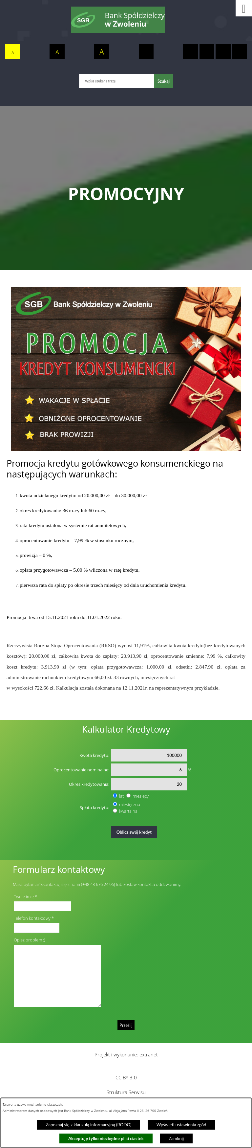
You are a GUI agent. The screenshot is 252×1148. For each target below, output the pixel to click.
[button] (244, 8)
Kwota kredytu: (94, 755)
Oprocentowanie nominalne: (81, 770)
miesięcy (141, 796)
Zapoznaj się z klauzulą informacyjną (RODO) (88, 1124)
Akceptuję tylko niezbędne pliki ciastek (106, 1138)
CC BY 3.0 (126, 1077)
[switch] (146, 51)
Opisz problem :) (29, 940)
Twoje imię (24, 896)
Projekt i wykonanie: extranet (126, 1054)
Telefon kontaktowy (32, 918)
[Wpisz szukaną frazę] (116, 81)
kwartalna (128, 811)
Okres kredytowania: (89, 784)
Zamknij (176, 1138)
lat (121, 796)
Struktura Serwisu (126, 1092)
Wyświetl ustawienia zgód (181, 1124)
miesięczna (129, 804)
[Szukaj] (163, 81)
